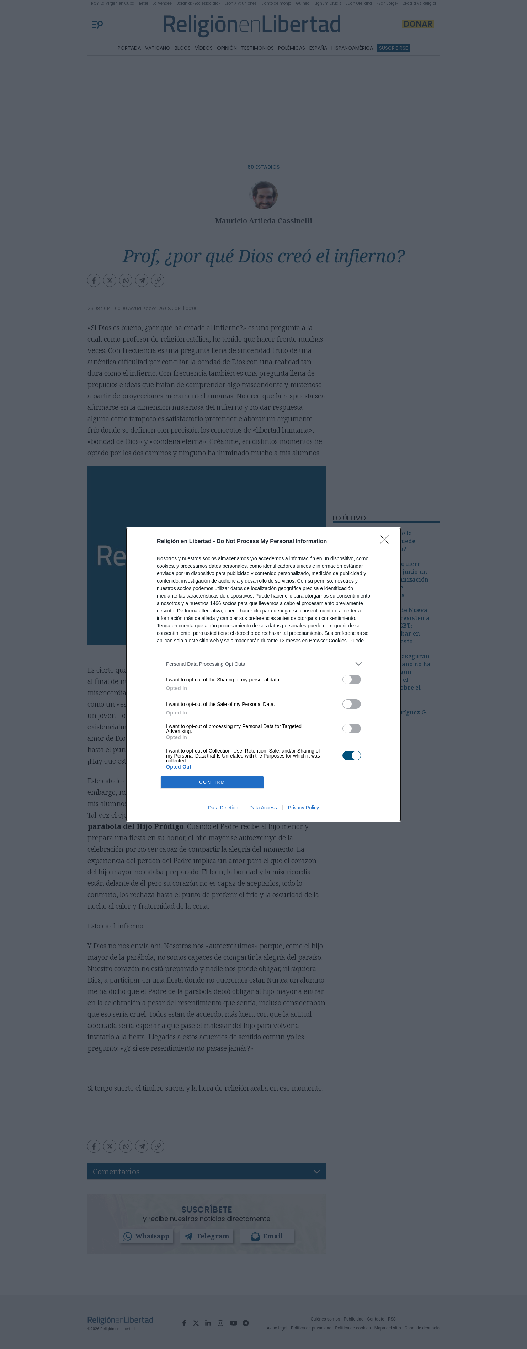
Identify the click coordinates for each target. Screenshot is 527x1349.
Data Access (263, 807)
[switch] (351, 679)
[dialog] (263, 674)
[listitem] (263, 664)
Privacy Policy (303, 807)
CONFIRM (212, 782)
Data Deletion (223, 807)
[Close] (386, 541)
